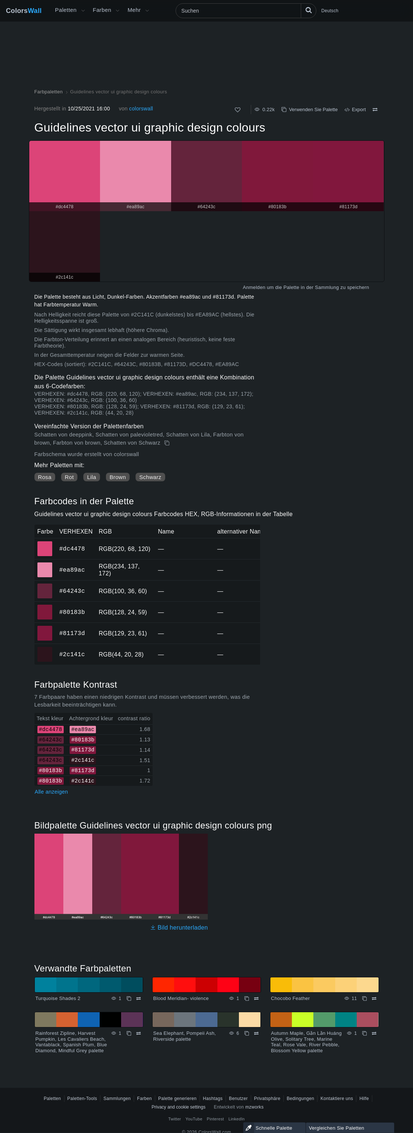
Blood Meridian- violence (181, 998)
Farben (102, 10)
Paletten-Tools (82, 1098)
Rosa (44, 477)
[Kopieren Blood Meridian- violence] (246, 998)
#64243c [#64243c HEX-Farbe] (45, 586)
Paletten (66, 10)
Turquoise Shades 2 (58, 998)
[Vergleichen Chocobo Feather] (374, 998)
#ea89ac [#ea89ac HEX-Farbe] (45, 564)
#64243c (72, 591)
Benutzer (238, 1098)
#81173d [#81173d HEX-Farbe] (45, 628)
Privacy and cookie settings (178, 1107)
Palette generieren (177, 1098)
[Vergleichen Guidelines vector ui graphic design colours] (375, 109)
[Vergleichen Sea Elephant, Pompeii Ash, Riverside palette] (256, 1033)
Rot (69, 477)
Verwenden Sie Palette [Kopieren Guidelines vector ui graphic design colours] (310, 109)
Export (355, 109)
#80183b (72, 612)
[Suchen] (246, 10)
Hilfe (364, 1098)
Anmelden (254, 287)
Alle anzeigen (51, 792)
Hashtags (213, 1098)
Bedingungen (300, 1098)
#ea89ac (72, 570)
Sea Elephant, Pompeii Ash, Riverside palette (184, 1036)
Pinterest (215, 1119)
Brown (118, 477)
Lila (91, 477)
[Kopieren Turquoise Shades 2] (129, 998)
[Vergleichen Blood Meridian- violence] (256, 998)
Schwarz (150, 477)
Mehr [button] (134, 10)
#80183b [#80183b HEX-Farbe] (45, 607)
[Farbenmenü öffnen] (117, 11)
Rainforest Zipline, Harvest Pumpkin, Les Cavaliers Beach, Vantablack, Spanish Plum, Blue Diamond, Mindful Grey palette (71, 1041)
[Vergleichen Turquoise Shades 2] (138, 998)
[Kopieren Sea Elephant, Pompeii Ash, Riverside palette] (246, 1033)
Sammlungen (117, 1098)
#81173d (72, 633)
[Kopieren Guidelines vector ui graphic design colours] (167, 443)
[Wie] (237, 109)
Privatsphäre (267, 1098)
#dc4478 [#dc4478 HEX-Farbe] (45, 543)
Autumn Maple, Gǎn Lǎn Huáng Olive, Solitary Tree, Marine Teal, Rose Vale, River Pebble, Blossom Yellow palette (306, 1041)
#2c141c (72, 654)
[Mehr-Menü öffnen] (83, 11)
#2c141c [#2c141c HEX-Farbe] (45, 649)
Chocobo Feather (290, 998)
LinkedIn (237, 1119)
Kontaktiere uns (336, 1098)
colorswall (141, 109)
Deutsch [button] (330, 10)
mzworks (254, 1107)
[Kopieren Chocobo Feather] (364, 998)
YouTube (194, 1119)
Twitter (174, 1119)
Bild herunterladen (179, 927)
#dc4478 (72, 549)
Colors (24, 10)
